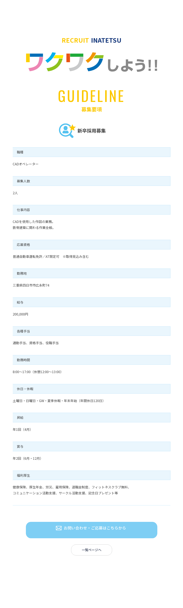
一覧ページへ (91, 550)
